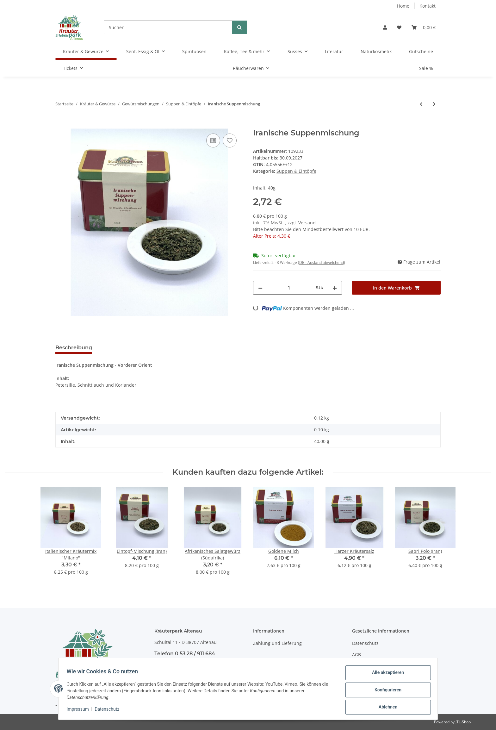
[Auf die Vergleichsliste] (213, 140)
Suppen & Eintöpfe (296, 171)
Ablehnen (385, 707)
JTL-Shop (463, 722)
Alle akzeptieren (386, 674)
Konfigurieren (385, 691)
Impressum (80, 710)
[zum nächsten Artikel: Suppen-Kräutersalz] (434, 104)
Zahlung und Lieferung (277, 643)
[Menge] (289, 287)
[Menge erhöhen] (335, 287)
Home (403, 6)
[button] (385, 27)
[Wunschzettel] (399, 27)
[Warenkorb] (423, 27)
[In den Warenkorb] (60, 125)
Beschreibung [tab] (73, 348)
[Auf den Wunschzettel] (230, 140)
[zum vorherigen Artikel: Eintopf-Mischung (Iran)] (421, 104)
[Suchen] (168, 27)
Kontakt (427, 6)
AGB (356, 655)
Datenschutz (365, 643)
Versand (307, 223)
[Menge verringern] (260, 287)
